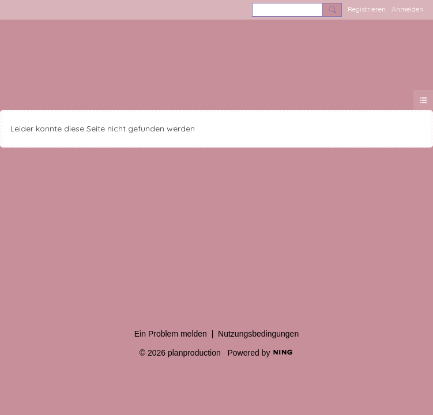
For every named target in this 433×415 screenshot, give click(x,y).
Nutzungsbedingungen (258, 333)
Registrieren (367, 9)
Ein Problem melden (170, 333)
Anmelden (407, 9)
